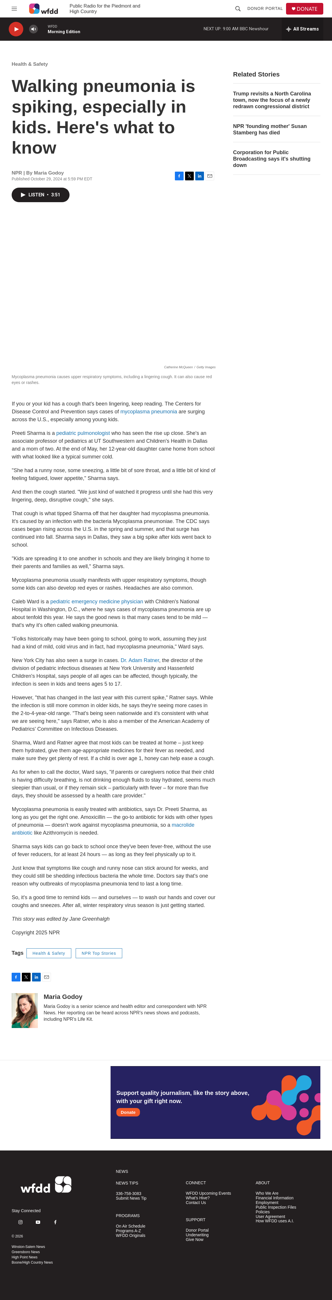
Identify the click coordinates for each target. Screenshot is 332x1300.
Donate (128, 1112)
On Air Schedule (130, 1226)
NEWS (122, 1171)
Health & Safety (30, 64)
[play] (16, 29)
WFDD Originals (130, 1235)
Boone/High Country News (32, 1262)
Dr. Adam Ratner (140, 660)
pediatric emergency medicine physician (96, 601)
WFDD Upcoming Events (208, 1193)
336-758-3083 (128, 1193)
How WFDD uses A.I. (275, 1221)
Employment (267, 1203)
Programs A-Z (128, 1231)
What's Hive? (198, 1198)
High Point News (25, 1257)
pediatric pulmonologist (83, 433)
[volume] (33, 29)
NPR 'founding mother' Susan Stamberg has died (270, 129)
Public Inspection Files (276, 1207)
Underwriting (197, 1235)
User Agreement (270, 1216)
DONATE (307, 9)
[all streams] (302, 29)
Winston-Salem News (28, 1247)
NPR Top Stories (99, 953)
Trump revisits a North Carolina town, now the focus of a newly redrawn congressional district (272, 100)
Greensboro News (26, 1252)
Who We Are (267, 1193)
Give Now (195, 1239)
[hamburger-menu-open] (14, 9)
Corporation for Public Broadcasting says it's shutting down (271, 159)
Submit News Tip (131, 1198)
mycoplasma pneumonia (149, 412)
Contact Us (196, 1203)
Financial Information (275, 1198)
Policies (263, 1212)
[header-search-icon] (238, 8)
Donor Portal (265, 8)
